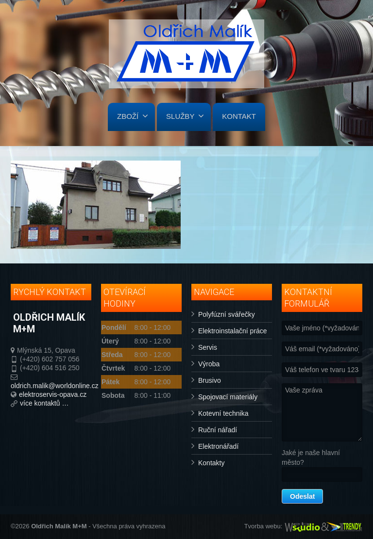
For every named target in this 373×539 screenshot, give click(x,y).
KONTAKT (239, 116)
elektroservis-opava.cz (52, 394)
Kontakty (211, 463)
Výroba (209, 364)
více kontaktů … (44, 403)
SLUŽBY (185, 116)
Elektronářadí (218, 446)
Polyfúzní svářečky (226, 314)
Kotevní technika (223, 413)
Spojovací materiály (227, 397)
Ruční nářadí (217, 430)
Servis (207, 347)
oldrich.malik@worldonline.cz (55, 386)
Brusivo (209, 380)
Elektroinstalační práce (232, 331)
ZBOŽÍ (132, 116)
